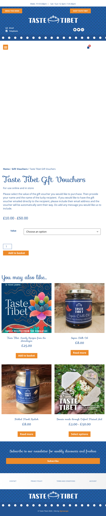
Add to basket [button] (26, 355)
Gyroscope (64, 511)
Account (93, 481)
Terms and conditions (66, 481)
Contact (12, 481)
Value (13, 231)
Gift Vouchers (19, 168)
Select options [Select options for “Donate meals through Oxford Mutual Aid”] (79, 434)
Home (6, 168)
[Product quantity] (7, 246)
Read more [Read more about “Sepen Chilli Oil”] (79, 352)
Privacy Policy (36, 481)
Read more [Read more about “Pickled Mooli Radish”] (26, 434)
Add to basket (16, 253)
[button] (5, 47)
